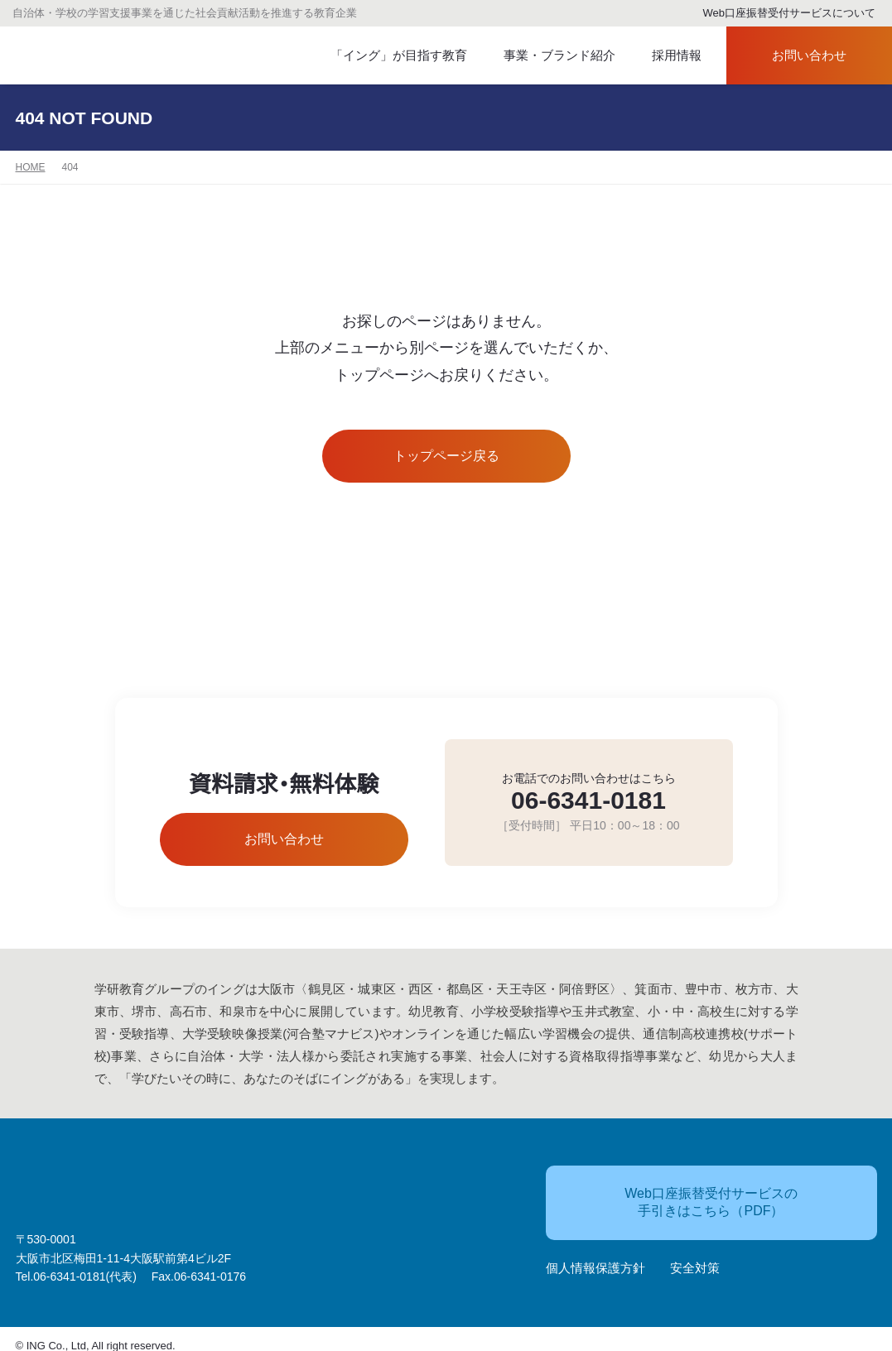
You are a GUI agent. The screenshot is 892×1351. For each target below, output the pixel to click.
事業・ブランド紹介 (545, 56)
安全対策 (695, 1260)
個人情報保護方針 (595, 1260)
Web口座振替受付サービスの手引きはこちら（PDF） (682, 1194)
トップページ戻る (446, 456)
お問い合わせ (794, 56)
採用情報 (666, 56)
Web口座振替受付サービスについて (782, 14)
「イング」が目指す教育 (390, 56)
